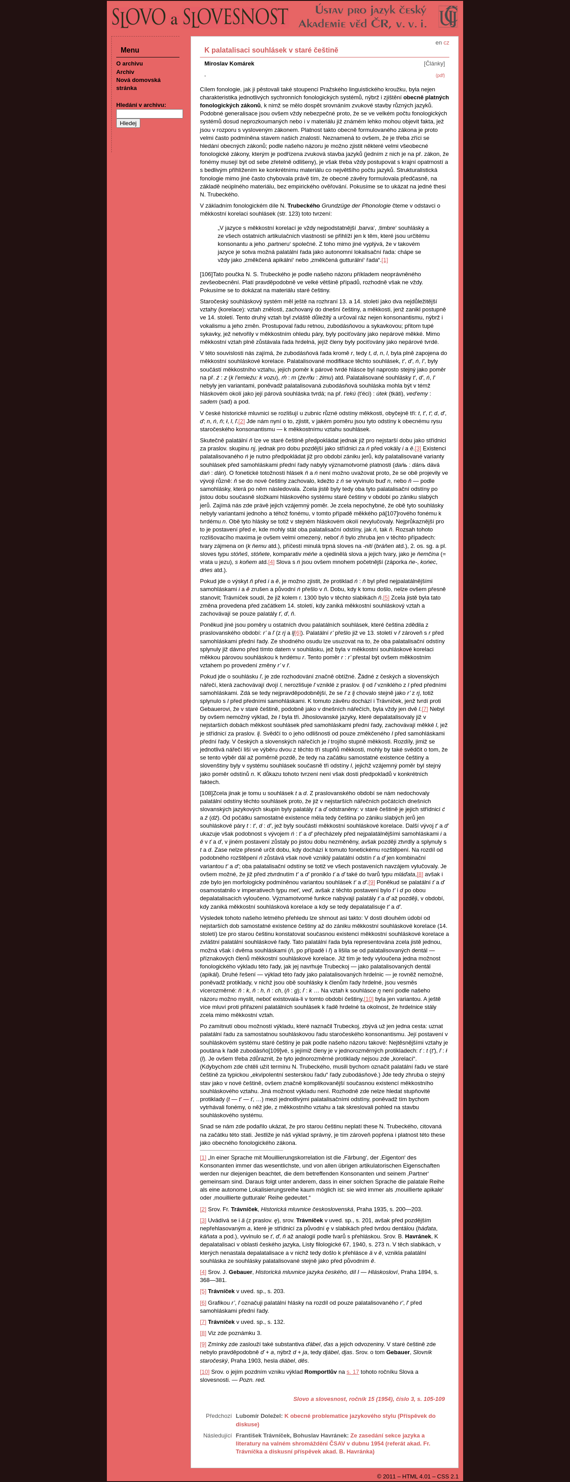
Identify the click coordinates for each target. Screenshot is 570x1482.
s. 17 (352, 1371)
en (439, 42)
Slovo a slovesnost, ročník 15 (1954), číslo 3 (353, 1399)
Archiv (125, 72)
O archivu (129, 63)
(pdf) (440, 75)
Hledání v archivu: (141, 105)
